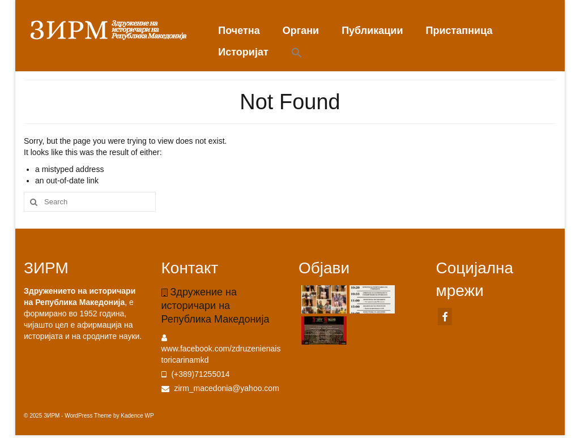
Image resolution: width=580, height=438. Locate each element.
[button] (297, 53)
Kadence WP (137, 416)
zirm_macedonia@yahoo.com (220, 388)
